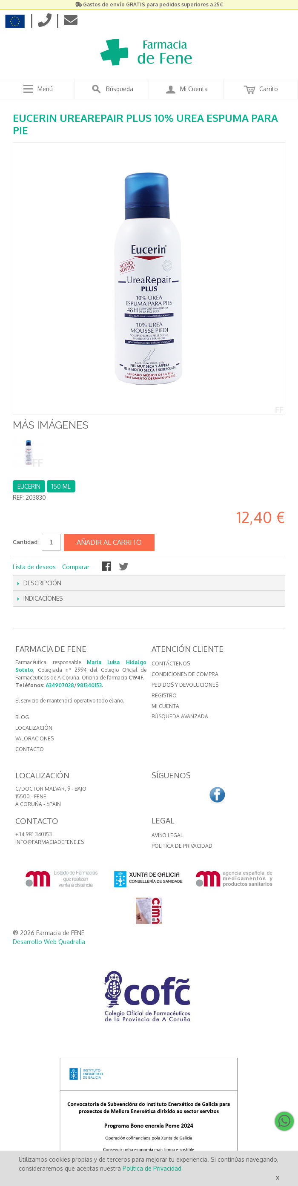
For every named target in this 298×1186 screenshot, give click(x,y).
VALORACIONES (34, 738)
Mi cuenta (165, 706)
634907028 (60, 685)
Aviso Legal (167, 835)
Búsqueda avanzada (180, 716)
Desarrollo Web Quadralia (49, 941)
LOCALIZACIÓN (33, 728)
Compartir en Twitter (124, 567)
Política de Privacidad (152, 1168)
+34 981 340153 (33, 834)
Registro (164, 695)
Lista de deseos (34, 566)
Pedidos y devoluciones (185, 685)
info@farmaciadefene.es (49, 842)
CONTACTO (29, 749)
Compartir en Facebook (107, 567)
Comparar (75, 566)
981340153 (89, 685)
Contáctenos (171, 663)
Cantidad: (26, 542)
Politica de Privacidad (182, 846)
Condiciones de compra (185, 674)
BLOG (22, 717)
